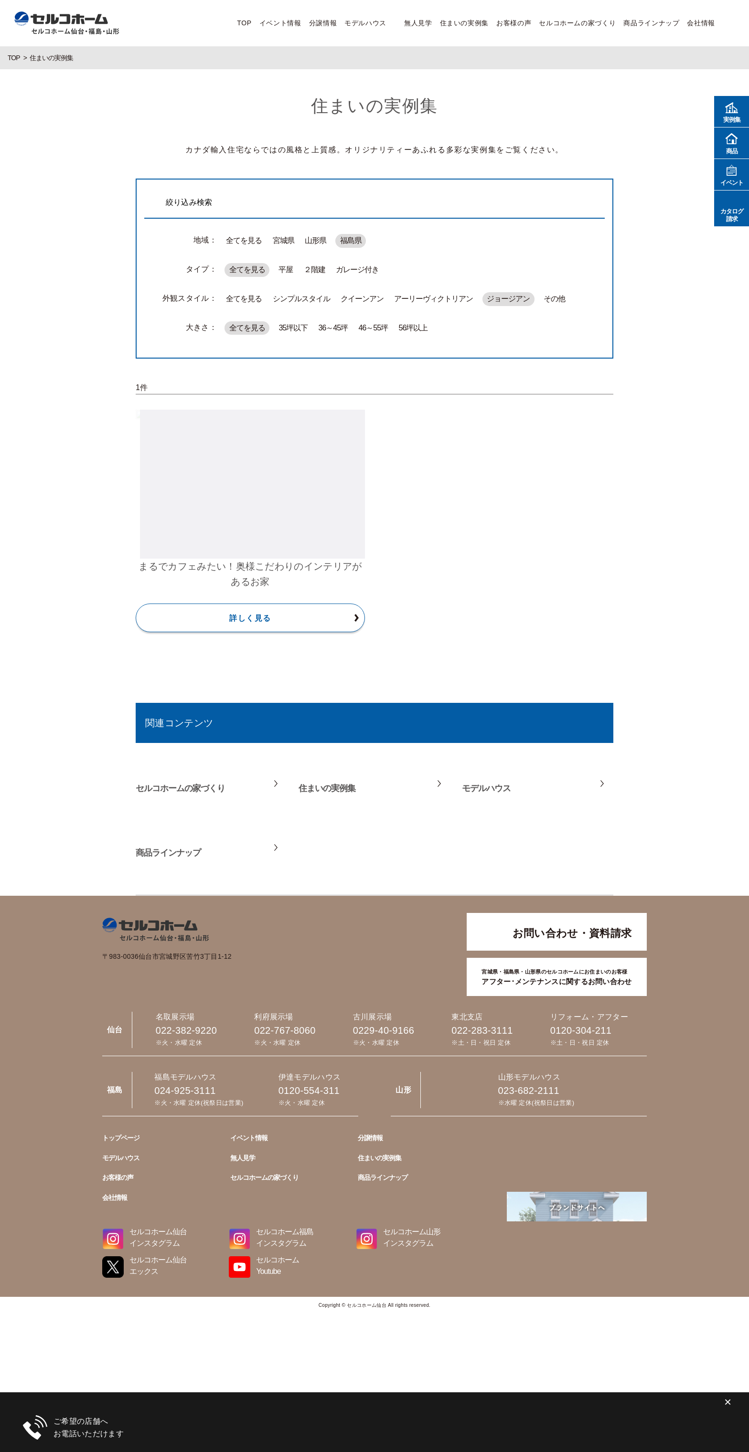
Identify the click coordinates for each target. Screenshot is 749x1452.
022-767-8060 (284, 1030)
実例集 (731, 111)
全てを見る (244, 240)
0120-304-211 (580, 1030)
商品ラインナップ (651, 23)
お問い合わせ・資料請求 (572, 933)
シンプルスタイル (301, 299)
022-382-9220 (186, 1030)
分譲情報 (323, 23)
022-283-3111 (482, 1030)
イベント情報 (280, 23)
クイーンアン (362, 299)
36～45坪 (333, 328)
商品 (731, 142)
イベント (731, 174)
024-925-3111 (374, 1404)
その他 (554, 299)
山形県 (315, 240)
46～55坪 (373, 328)
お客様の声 (513, 23)
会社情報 (701, 23)
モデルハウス (365, 23)
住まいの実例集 (464, 23)
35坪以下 (293, 328)
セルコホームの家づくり (577, 23)
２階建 (314, 269)
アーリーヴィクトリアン (433, 299)
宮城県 (283, 240)
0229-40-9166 (383, 1030)
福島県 (351, 240)
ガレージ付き (357, 269)
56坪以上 (413, 328)
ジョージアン (508, 299)
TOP (244, 23)
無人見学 (418, 23)
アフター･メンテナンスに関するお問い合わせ (556, 976)
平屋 (285, 269)
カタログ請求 (731, 208)
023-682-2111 (374, 1361)
